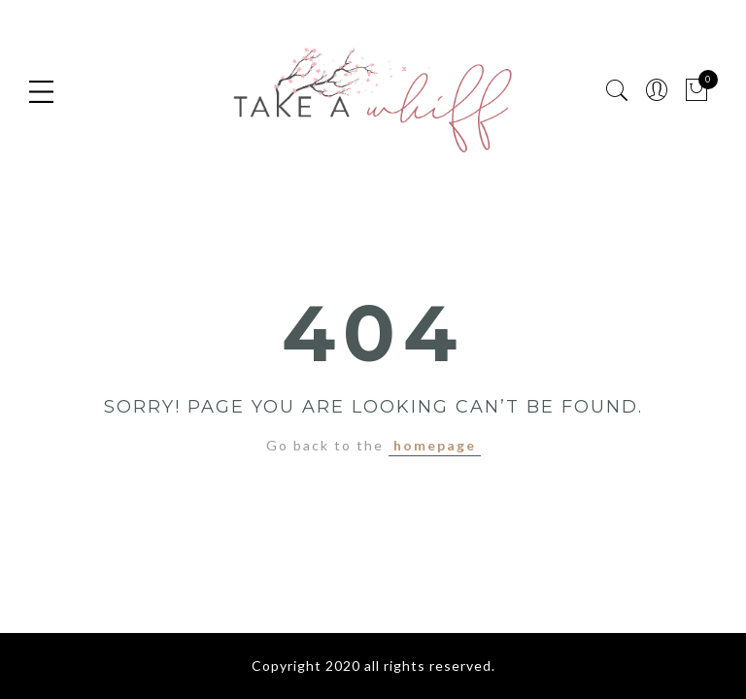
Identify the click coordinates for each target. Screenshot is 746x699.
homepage (434, 445)
